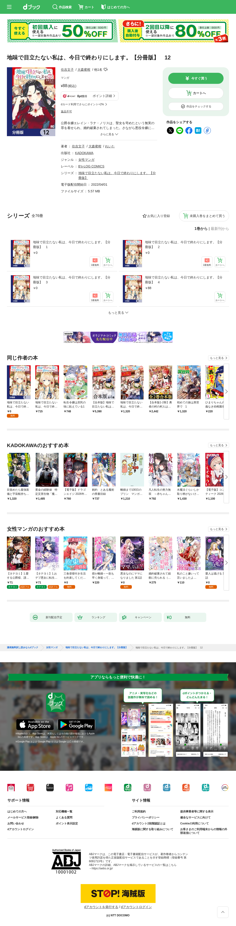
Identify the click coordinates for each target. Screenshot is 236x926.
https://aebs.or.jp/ (102, 868)
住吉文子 (67, 69)
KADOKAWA (84, 153)
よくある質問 (64, 817)
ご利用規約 (139, 811)
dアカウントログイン (20, 829)
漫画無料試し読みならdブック (22, 647)
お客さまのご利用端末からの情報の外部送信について (203, 831)
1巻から (201, 229)
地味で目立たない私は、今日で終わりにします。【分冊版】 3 (71, 279)
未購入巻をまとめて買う (207, 216)
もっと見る (217, 358)
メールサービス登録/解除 (22, 817)
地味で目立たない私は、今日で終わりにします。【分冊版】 (96, 647)
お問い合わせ (15, 823)
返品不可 (66, 111)
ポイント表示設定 (67, 823)
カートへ (199, 93)
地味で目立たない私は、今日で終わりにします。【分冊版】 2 (183, 244)
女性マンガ (86, 159)
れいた (110, 146)
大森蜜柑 (83, 69)
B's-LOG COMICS (91, 166)
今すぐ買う (199, 78)
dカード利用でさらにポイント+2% (82, 104)
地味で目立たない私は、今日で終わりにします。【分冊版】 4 (183, 279)
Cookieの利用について (194, 823)
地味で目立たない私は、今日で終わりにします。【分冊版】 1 (71, 244)
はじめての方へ (17, 811)
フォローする (105, 69)
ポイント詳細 (102, 96)
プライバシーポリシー (145, 817)
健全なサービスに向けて (195, 817)
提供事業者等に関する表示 (196, 811)
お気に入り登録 (158, 216)
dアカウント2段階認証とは (148, 823)
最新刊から (220, 229)
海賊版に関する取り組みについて (152, 829)
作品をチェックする (198, 106)
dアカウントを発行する (101, 907)
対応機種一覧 (64, 811)
